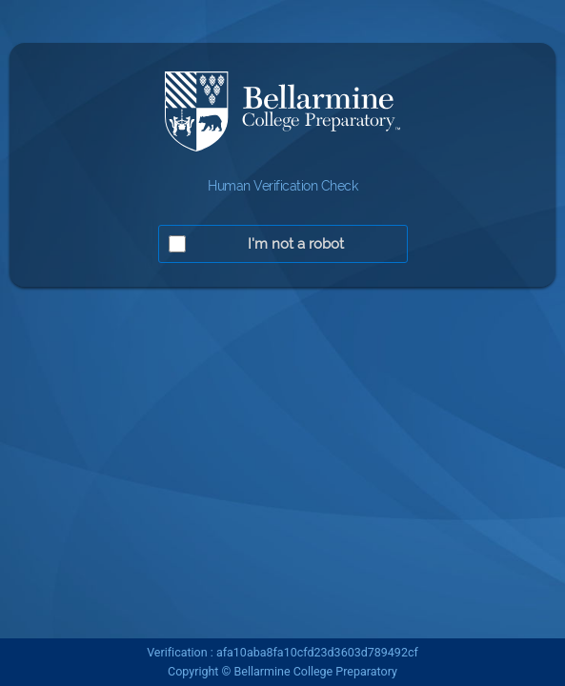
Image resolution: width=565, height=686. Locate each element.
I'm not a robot (296, 243)
